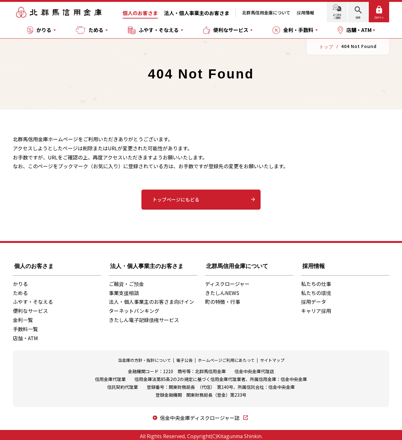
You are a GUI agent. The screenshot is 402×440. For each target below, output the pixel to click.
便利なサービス (30, 308)
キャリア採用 (316, 308)
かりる (20, 280)
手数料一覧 (25, 326)
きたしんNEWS (222, 289)
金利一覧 (23, 317)
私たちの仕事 (316, 280)
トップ (325, 46)
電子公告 (184, 357)
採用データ (313, 299)
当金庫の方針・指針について (144, 357)
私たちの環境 (316, 289)
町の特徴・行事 (222, 299)
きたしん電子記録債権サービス (144, 317)
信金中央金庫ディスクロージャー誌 (200, 414)
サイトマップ (272, 357)
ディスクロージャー (227, 280)
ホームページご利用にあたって (226, 357)
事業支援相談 (124, 289)
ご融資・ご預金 (126, 280)
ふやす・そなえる (33, 299)
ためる (20, 289)
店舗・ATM (25, 335)
